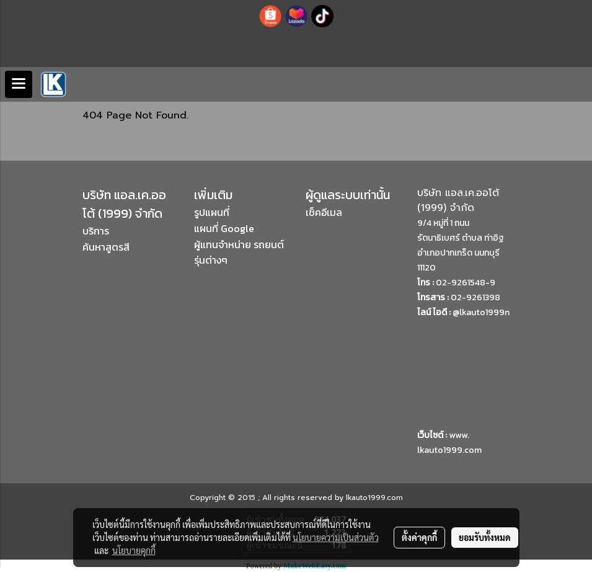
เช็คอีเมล (324, 212)
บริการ (95, 230)
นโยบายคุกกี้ (134, 550)
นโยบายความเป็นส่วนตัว (336, 537)
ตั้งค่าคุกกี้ (419, 537)
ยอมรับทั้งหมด (485, 537)
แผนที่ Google (224, 228)
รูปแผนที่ (211, 212)
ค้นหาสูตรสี (106, 246)
